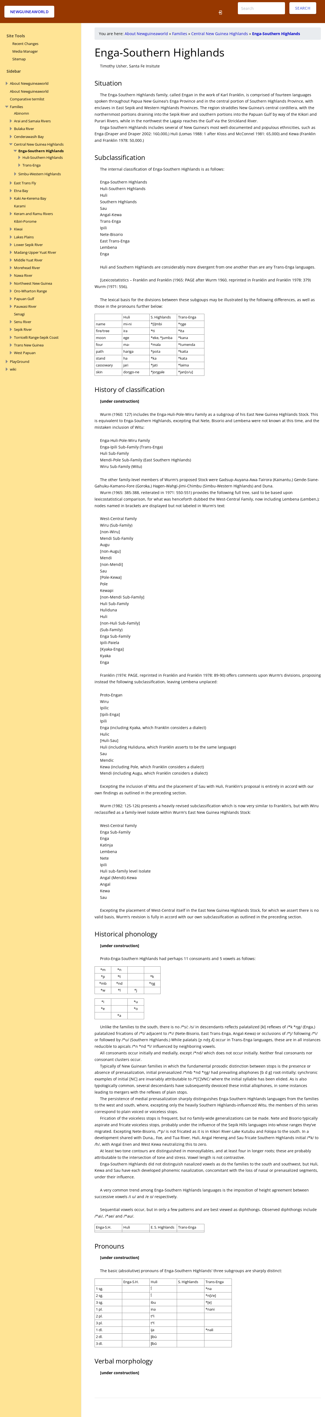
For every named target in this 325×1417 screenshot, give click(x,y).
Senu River (22, 321)
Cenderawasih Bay (29, 136)
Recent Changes (25, 43)
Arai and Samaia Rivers (32, 120)
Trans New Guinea (29, 345)
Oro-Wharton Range (30, 291)
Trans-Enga (31, 165)
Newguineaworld (29, 11)
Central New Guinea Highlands (39, 144)
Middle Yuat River (28, 260)
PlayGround (19, 361)
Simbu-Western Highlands (39, 173)
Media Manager (25, 51)
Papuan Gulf (24, 298)
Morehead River (27, 267)
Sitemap (19, 59)
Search (302, 8)
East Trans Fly (25, 182)
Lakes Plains (24, 237)
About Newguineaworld (29, 83)
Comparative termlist (27, 99)
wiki (13, 369)
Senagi (19, 314)
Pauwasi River (25, 306)
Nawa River (23, 275)
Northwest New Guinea (33, 283)
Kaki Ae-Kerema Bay (30, 198)
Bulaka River (24, 128)
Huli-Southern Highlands (42, 157)
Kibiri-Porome (25, 221)
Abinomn (21, 113)
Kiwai (18, 229)
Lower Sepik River (28, 244)
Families (16, 106)
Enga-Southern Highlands (41, 150)
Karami (19, 206)
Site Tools (16, 35)
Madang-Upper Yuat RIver (35, 252)
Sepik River (23, 329)
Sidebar (14, 71)
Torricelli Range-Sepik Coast (36, 337)
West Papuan (25, 352)
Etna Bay (21, 190)
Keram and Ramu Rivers (33, 213)
